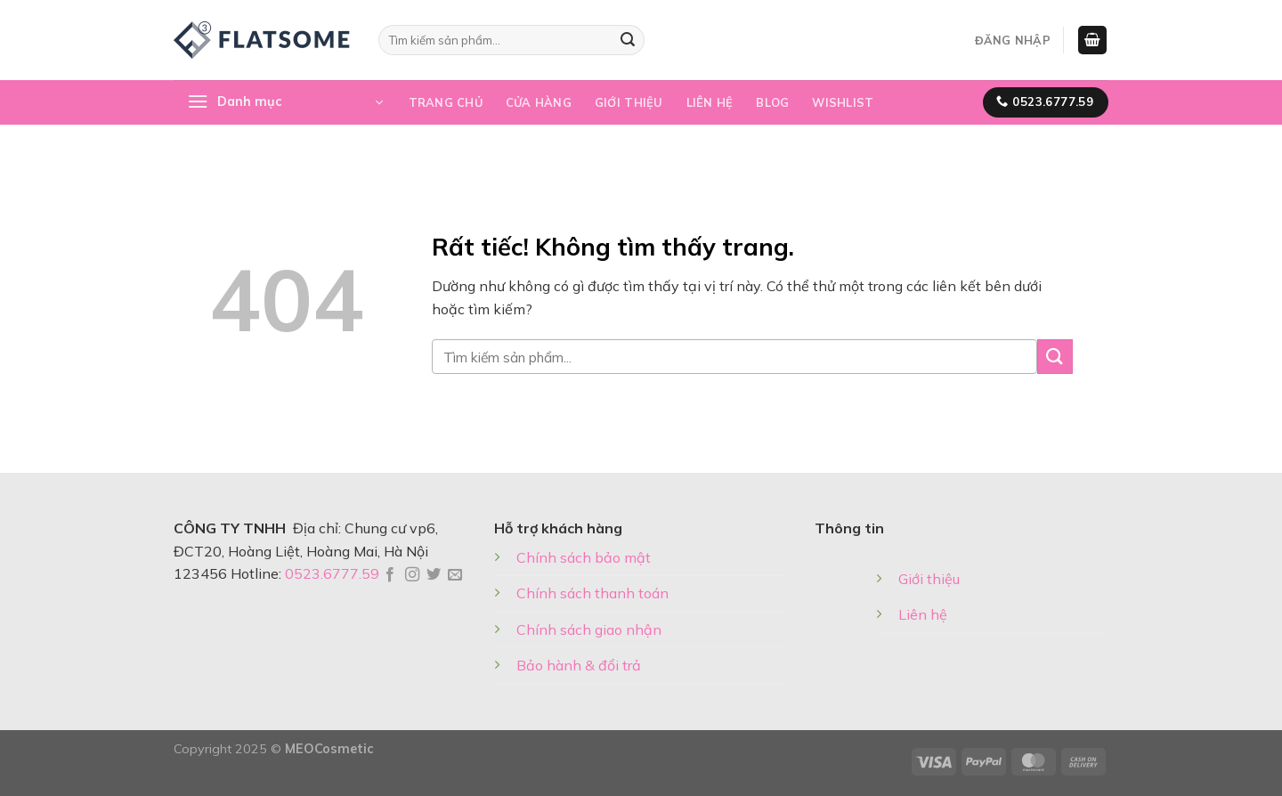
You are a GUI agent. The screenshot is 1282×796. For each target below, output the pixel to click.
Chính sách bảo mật (583, 557)
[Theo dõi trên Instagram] (412, 575)
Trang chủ (446, 102)
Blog (772, 102)
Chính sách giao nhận (588, 629)
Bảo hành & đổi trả (578, 665)
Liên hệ (710, 102)
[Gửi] (628, 40)
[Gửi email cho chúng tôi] (455, 575)
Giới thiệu (629, 102)
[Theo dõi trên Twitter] (433, 575)
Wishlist (842, 102)
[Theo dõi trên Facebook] (390, 575)
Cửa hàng (539, 102)
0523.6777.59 (332, 573)
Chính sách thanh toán (592, 593)
